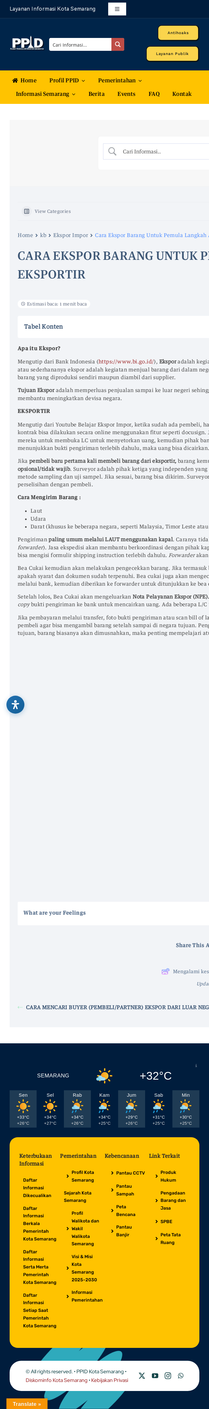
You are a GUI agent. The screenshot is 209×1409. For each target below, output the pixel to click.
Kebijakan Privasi (109, 1380)
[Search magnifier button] (117, 44)
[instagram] (168, 1376)
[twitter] (142, 1376)
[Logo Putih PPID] (27, 37)
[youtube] (155, 1376)
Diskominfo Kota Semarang (57, 1380)
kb (43, 235)
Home (25, 235)
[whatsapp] (180, 1376)
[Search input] (81, 44)
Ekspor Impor (70, 235)
